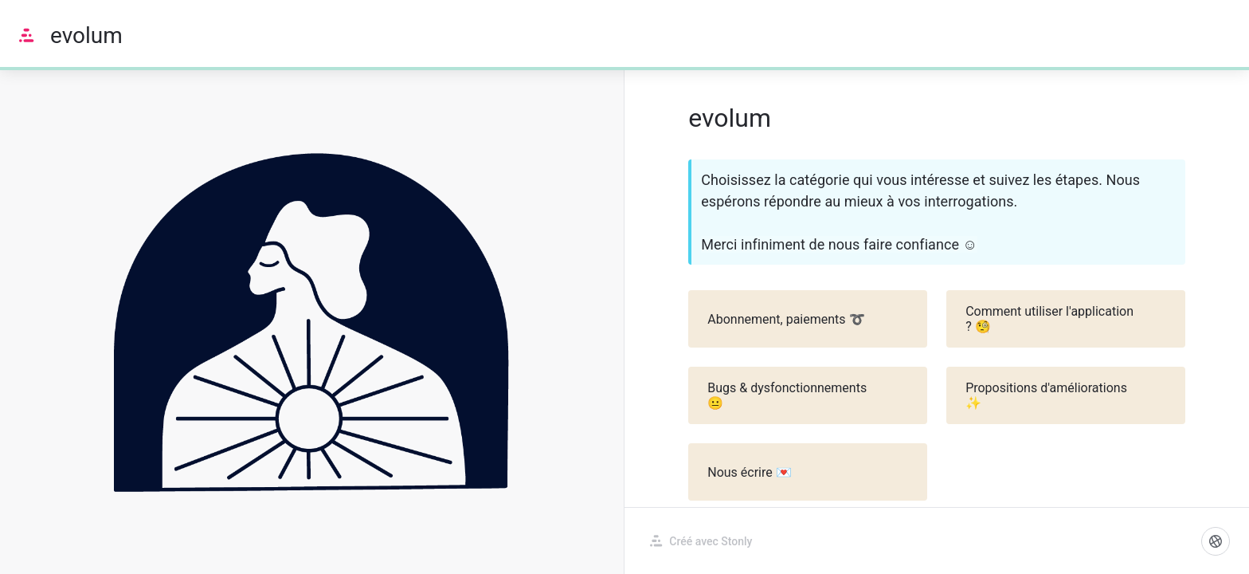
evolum (86, 35)
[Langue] (1215, 541)
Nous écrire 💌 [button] (808, 472)
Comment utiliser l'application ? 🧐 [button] (1066, 319)
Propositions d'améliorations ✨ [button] (1066, 395)
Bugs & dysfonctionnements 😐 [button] (808, 395)
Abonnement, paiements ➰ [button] (808, 318)
